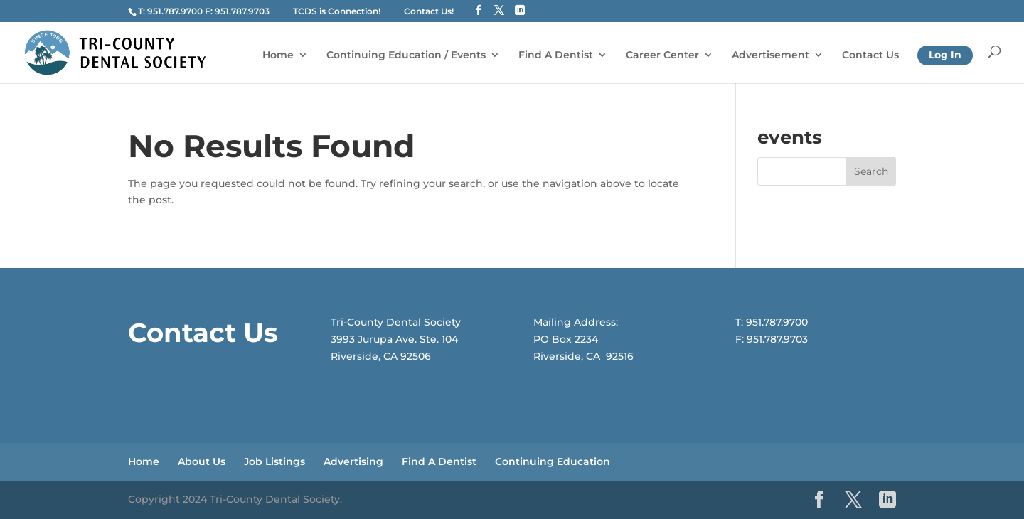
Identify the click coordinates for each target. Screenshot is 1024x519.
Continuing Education (552, 461)
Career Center (662, 55)
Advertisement (770, 55)
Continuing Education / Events (406, 55)
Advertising (353, 461)
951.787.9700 (175, 11)
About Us (201, 461)
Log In (945, 54)
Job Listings (274, 461)
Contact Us (870, 55)
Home (278, 55)
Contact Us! (429, 11)
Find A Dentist (555, 55)
